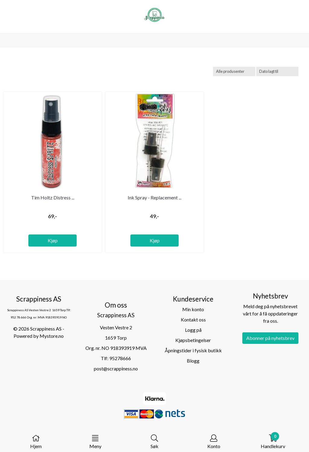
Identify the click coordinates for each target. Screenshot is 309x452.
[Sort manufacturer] (234, 71)
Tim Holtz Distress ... (52, 197)
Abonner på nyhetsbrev (270, 338)
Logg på (193, 330)
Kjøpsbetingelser (193, 340)
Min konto (193, 309)
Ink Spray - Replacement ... (154, 197)
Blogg (193, 360)
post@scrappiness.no (116, 368)
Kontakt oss (193, 319)
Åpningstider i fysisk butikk (193, 350)
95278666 (120, 358)
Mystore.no (52, 336)
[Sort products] (277, 71)
